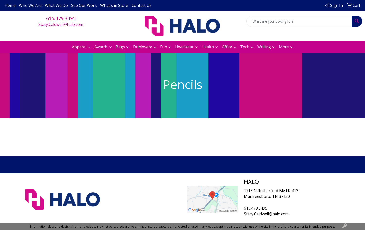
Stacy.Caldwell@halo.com (60, 24)
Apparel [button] (79, 47)
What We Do (56, 5)
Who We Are (30, 5)
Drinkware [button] (142, 47)
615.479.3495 (60, 18)
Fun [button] (163, 47)
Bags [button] (120, 47)
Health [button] (208, 47)
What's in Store (114, 5)
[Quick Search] (299, 21)
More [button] (284, 47)
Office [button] (227, 47)
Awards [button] (101, 47)
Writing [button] (264, 47)
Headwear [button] (184, 47)
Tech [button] (244, 47)
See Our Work (84, 5)
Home (10, 5)
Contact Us (141, 5)
